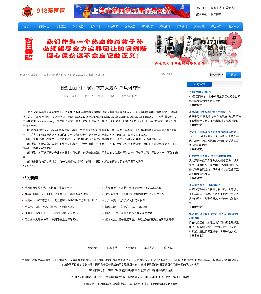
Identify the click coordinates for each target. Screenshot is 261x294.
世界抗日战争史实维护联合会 (87, 74)
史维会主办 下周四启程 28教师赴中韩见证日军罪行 (134, 194)
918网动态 (147, 26)
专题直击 (61, 26)
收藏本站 (216, 7)
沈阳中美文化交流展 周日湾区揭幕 (125, 200)
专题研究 (113, 26)
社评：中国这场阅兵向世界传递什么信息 (212, 132)
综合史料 (216, 26)
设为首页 (201, 7)
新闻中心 (44, 26)
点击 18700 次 (129, 96)
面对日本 (95, 26)
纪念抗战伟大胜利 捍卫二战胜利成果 (210, 156)
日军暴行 (182, 26)
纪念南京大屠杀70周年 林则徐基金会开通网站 (51, 219)
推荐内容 (199, 84)
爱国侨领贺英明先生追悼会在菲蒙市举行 (48, 187)
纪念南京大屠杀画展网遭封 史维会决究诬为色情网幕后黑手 (139, 219)
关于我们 (231, 7)
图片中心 (234, 26)
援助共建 (201, 14)
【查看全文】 (197, 105)
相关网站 (216, 14)
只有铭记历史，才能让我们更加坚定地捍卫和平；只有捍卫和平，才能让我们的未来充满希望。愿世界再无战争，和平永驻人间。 (214, 227)
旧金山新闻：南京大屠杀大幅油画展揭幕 (129, 213)
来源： (102, 96)
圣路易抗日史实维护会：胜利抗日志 (210, 112)
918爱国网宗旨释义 (200, 92)
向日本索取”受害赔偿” (54, 74)
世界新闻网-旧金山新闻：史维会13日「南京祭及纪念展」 (58, 194)
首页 (26, 26)
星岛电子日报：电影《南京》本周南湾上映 (50, 206)
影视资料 (164, 26)
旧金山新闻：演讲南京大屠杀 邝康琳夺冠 (100, 87)
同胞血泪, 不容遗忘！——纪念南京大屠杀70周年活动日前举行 (61, 200)
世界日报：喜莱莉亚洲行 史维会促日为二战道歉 (133, 187)
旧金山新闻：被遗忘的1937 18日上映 (126, 206)
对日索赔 (78, 26)
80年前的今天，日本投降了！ (206, 185)
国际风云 (130, 26)
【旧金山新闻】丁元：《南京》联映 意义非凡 (51, 213)
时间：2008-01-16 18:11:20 (79, 96)
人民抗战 (199, 26)
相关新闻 (30, 178)
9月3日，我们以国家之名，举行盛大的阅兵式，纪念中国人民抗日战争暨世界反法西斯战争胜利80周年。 (214, 141)
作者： (113, 96)
